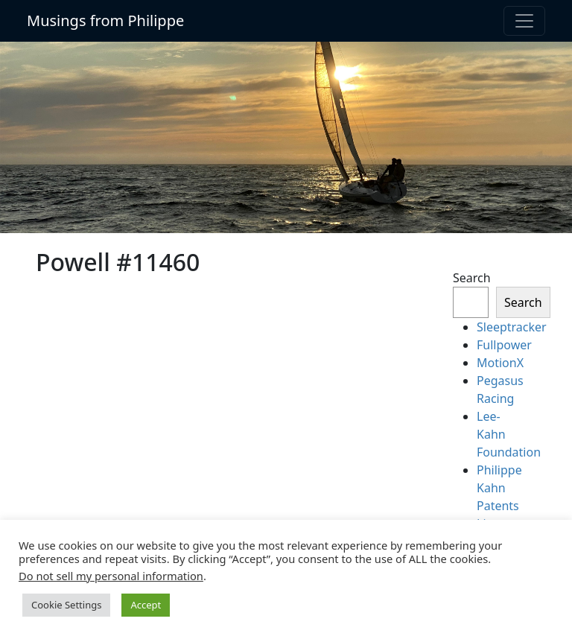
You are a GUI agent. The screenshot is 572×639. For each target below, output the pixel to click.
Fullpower (504, 345)
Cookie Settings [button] (66, 604)
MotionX (500, 363)
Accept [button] (145, 604)
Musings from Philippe (105, 20)
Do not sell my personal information (111, 575)
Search (472, 278)
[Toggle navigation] (524, 21)
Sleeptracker (512, 327)
